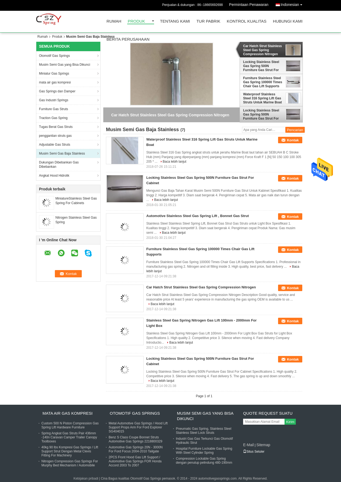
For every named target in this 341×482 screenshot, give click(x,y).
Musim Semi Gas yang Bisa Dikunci (64, 65)
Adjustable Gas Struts (54, 144)
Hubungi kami (288, 21)
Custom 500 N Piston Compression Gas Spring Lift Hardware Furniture (70, 425)
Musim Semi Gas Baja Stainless (62, 153)
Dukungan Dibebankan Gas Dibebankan (59, 164)
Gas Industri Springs (53, 100)
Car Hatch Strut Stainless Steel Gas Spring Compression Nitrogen (262, 50)
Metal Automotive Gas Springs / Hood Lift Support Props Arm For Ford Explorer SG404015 (138, 427)
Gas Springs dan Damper (57, 91)
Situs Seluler (253, 451)
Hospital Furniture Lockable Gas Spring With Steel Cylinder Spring (204, 451)
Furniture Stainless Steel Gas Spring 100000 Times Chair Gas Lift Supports (262, 82)
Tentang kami (175, 21)
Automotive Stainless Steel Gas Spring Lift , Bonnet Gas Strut (197, 216)
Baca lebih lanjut (174, 161)
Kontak (293, 140)
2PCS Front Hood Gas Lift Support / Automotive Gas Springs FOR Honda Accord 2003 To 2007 (135, 461)
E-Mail (248, 445)
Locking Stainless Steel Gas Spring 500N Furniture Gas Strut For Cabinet (261, 66)
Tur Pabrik (208, 21)
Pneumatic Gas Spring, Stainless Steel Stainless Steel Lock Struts (203, 431)
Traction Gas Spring (53, 118)
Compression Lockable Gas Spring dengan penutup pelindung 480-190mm (204, 460)
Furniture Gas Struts (53, 109)
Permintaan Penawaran (248, 4)
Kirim (290, 422)
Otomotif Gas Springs (54, 56)
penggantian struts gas (55, 136)
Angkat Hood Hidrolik (54, 175)
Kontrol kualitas (247, 21)
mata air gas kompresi (55, 82)
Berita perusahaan (128, 39)
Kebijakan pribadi (85, 478)
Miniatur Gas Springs (54, 73)
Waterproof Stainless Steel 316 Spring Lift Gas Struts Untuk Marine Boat (262, 98)
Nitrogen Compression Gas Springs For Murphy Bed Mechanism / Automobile (69, 463)
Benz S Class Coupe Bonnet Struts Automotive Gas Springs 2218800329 (135, 439)
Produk (136, 21)
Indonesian (292, 4)
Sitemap (263, 445)
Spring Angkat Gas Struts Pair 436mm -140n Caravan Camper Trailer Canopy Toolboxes (69, 437)
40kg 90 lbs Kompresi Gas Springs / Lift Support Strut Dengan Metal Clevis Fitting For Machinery (69, 451)
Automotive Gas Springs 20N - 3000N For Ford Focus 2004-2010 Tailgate (136, 449)
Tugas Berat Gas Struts (56, 127)
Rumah (113, 21)
